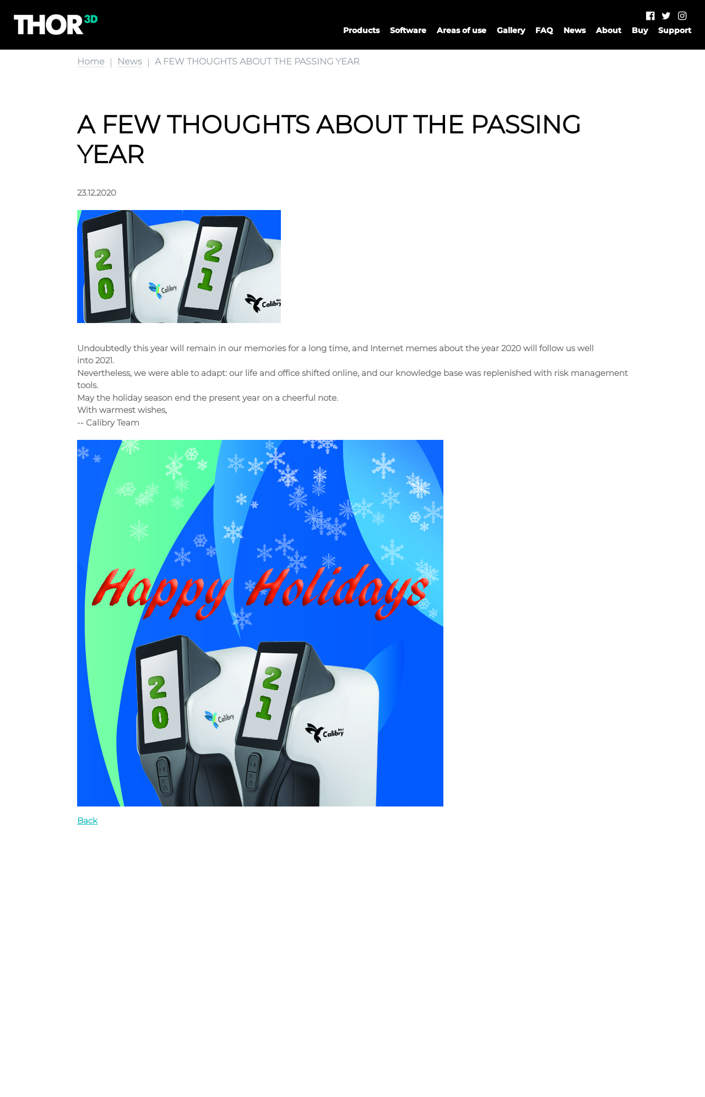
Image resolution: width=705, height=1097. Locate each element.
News (574, 30)
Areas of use (461, 30)
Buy (640, 30)
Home (91, 61)
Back (87, 820)
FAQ (544, 30)
